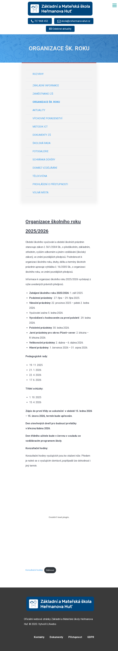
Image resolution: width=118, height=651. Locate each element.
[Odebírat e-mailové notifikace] (60, 29)
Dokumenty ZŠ (42, 134)
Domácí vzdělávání (45, 167)
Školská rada (41, 143)
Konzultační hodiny (34, 570)
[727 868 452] (40, 21)
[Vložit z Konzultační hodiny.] (59, 517)
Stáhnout (50, 570)
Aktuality (39, 110)
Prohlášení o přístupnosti (50, 184)
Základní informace (46, 85)
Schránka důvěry (44, 159)
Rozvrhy (38, 74)
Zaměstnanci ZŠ (43, 93)
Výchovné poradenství (47, 118)
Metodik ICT (40, 126)
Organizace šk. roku (46, 101)
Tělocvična (40, 176)
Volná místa (40, 192)
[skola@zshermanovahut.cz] (73, 21)
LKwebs (51, 624)
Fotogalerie (40, 151)
